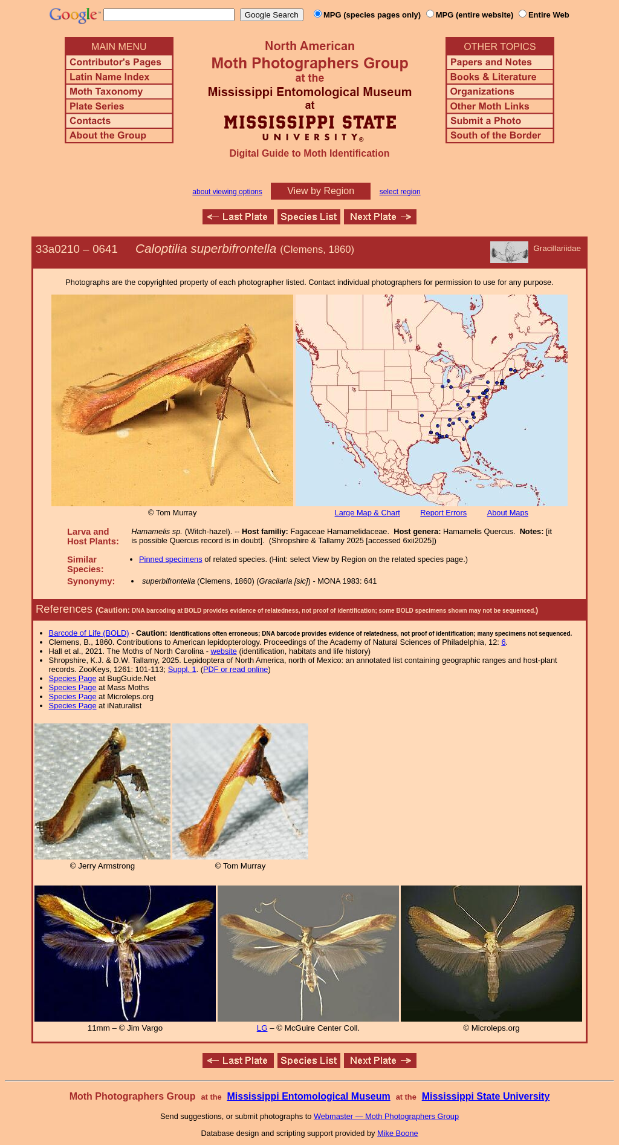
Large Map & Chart (367, 512)
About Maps (507, 512)
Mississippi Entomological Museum (308, 1096)
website (224, 651)
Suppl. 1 (182, 669)
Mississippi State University (486, 1096)
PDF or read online (235, 669)
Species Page (73, 678)
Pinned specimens (171, 559)
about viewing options (227, 192)
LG (262, 1027)
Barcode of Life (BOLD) (89, 633)
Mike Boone (397, 1133)
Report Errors (443, 512)
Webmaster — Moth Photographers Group (386, 1116)
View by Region (320, 191)
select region (400, 192)
